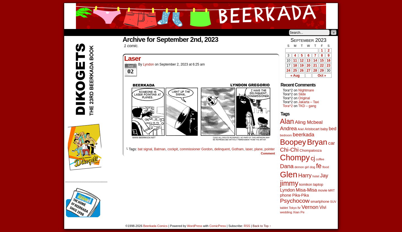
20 (308, 65)
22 (322, 65)
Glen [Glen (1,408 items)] (288, 174)
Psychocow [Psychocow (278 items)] (295, 200)
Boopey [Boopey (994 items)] (293, 142)
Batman (160, 149)
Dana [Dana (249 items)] (287, 166)
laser (248, 149)
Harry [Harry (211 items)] (305, 175)
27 (308, 70)
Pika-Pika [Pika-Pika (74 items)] (300, 195)
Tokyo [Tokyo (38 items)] (293, 207)
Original (304, 98)
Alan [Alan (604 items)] (287, 121)
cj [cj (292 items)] (313, 158)
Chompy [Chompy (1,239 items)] (295, 157)
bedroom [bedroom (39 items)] (286, 135)
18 (295, 65)
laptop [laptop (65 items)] (318, 184)
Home (72, 32)
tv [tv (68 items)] (299, 208)
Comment (268, 153)
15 (322, 60)
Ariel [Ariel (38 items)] (301, 129)
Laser (132, 58)
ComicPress (217, 226)
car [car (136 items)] (331, 143)
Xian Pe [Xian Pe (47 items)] (299, 212)
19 (301, 65)
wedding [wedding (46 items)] (286, 212)
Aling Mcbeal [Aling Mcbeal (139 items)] (308, 122)
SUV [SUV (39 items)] (333, 201)
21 (315, 65)
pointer (269, 149)
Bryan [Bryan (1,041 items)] (317, 142)
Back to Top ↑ (262, 226)
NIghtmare (306, 90)
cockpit (173, 149)
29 (322, 70)
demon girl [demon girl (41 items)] (302, 167)
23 (328, 65)
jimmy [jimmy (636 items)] (289, 183)
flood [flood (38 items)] (325, 167)
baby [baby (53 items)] (324, 129)
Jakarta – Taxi (308, 102)
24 (288, 70)
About (88, 32)
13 (308, 60)
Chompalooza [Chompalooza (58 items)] (311, 150)
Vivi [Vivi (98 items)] (322, 207)
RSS (247, 226)
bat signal (145, 149)
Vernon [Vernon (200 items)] (310, 207)
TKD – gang (307, 106)
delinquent (222, 149)
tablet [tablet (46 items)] (284, 207)
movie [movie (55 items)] (322, 190)
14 (315, 60)
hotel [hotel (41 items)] (315, 176)
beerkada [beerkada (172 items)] (303, 134)
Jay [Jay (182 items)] (324, 175)
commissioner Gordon (196, 149)
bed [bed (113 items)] (332, 128)
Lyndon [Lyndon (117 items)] (287, 189)
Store (106, 32)
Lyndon (148, 64)
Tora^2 (288, 106)
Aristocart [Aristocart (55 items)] (312, 129)
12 (301, 60)
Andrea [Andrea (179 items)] (288, 128)
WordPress (194, 226)
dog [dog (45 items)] (312, 167)
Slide (302, 94)
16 (328, 60)
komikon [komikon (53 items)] (305, 185)
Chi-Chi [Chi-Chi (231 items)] (289, 150)
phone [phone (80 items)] (285, 195)
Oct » (322, 76)
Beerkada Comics (201, 16)
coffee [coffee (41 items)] (320, 159)
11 (295, 60)
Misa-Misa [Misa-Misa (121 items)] (306, 190)
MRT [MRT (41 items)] (331, 190)
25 (295, 70)
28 (315, 70)
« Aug (295, 76)
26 (301, 70)
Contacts (127, 32)
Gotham (238, 149)
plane (258, 149)
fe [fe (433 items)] (318, 166)
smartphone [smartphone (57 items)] (319, 202)
